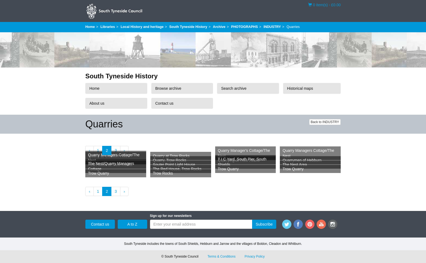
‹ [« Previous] (89, 150)
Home (90, 27)
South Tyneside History (188, 27)
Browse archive (168, 88)
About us (96, 103)
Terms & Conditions (222, 256)
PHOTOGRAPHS (244, 27)
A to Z (132, 224)
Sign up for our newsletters (171, 216)
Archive (219, 27)
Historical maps (300, 88)
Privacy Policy (255, 256)
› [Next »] (124, 150)
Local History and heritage (142, 27)
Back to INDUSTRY (325, 122)
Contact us (164, 103)
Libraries (108, 27)
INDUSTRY (272, 27)
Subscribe (264, 224)
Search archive (233, 88)
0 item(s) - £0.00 (324, 4)
